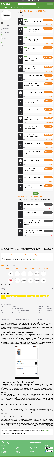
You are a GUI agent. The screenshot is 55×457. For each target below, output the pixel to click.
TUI (47, 295)
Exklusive (7, 7)
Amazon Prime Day (34, 447)
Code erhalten (48, 20)
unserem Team (23, 257)
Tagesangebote (46, 7)
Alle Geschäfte (4, 451)
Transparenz (18, 452)
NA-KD (34, 295)
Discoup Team (18, 453)
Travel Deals (38, 7)
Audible (37, 295)
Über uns (2, 447)
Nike (11, 295)
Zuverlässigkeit (35, 259)
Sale (31, 448)
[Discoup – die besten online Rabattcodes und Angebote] (5, 4)
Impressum (18, 451)
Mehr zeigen (27, 269)
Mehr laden (36, 193)
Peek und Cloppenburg (22, 295)
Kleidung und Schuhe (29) (5, 45)
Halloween (32, 451)
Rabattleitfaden (4, 453)
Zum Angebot (48, 66)
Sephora (7, 295)
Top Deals (13, 7)
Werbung (2, 448)
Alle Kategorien (4, 452)
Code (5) (3, 37)
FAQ (16, 448)
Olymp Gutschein (45, 430)
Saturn (15, 295)
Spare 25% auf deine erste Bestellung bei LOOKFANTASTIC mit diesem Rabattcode (27, 0)
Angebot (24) (4, 38)
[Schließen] (53, 0)
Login (50, 4)
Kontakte (17, 447)
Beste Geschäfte (21, 7)
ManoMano (29, 295)
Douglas (41, 295)
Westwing (3, 295)
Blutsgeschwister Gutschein (38, 431)
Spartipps (20, 12)
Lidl (45, 295)
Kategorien (31, 7)
